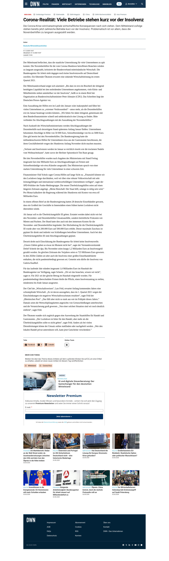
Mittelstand (32, 366)
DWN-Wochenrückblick (103, 14)
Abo (119, 4)
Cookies (78, 527)
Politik (46, 4)
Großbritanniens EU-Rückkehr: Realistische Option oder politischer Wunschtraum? (124, 453)
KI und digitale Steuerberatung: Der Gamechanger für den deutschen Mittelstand (76, 384)
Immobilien (107, 4)
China (88, 14)
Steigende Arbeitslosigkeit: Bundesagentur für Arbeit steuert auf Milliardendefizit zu (66, 491)
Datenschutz (52, 536)
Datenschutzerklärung (50, 422)
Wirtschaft (67, 4)
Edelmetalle (60, 14)
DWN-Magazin (75, 14)
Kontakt (106, 527)
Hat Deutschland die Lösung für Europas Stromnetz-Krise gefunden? (95, 453)
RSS (76, 531)
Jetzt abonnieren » (64, 416)
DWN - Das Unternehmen (113, 531)
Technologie (94, 4)
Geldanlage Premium (43, 14)
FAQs (49, 531)
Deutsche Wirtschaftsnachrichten (35, 46)
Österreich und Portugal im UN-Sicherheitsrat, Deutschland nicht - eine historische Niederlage (65, 454)
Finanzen (55, 4)
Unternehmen (80, 4)
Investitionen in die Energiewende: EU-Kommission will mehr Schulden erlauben (35, 489)
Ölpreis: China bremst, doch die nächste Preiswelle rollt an (93, 489)
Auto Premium (122, 14)
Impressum (51, 523)
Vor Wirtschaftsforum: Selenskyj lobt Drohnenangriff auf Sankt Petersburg (124, 489)
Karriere (78, 536)
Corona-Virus (47, 366)
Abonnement (80, 523)
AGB (65, 422)
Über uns (106, 523)
